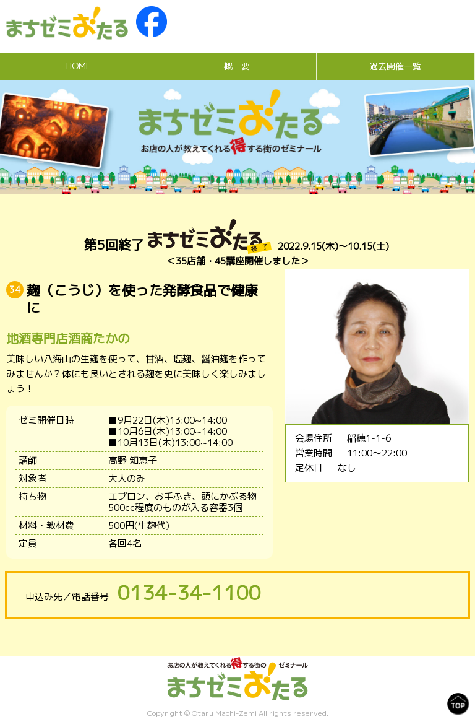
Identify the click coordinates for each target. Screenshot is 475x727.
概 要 (237, 66)
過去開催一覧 (395, 66)
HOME (78, 66)
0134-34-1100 (189, 592)
